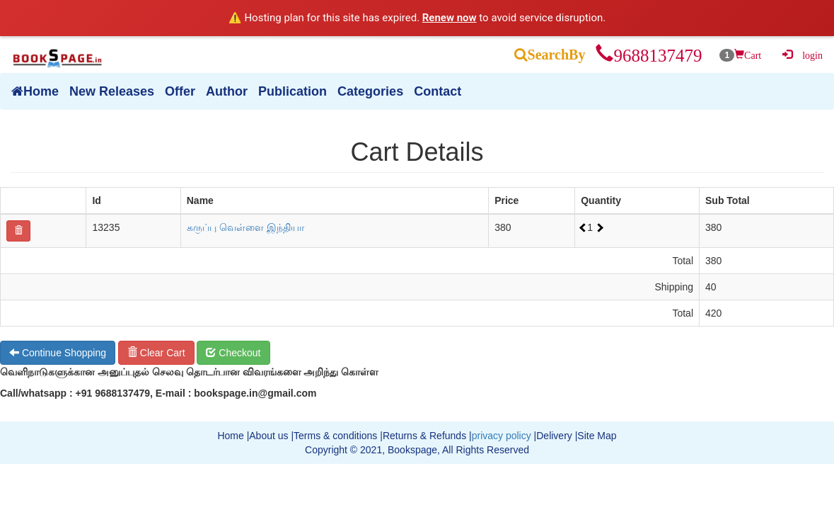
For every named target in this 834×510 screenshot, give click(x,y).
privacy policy (501, 435)
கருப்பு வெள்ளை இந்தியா (245, 227)
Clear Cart (156, 352)
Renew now (449, 17)
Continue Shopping (57, 352)
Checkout (233, 352)
